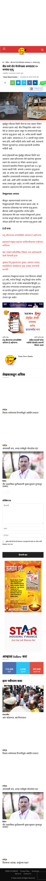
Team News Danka (10, 77)
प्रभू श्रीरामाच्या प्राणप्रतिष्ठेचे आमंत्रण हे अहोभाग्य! (22, 235)
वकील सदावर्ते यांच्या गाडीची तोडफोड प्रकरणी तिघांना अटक (35, 342)
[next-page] (7, 492)
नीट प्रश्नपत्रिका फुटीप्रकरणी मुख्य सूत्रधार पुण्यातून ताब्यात (22, 485)
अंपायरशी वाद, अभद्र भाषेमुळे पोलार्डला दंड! (20, 448)
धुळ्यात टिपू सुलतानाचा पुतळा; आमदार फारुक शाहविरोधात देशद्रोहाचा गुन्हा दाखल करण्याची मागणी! (21, 266)
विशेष (7, 62)
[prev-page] (4, 492)
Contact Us (27, 874)
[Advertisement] (23, 23)
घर (3, 62)
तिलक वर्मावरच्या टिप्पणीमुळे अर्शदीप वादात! (20, 413)
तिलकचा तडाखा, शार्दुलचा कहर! (15, 862)
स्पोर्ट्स (4, 410)
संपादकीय (5, 714)
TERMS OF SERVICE (11, 871)
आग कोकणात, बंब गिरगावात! (14, 717)
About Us (18, 874)
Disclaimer (35, 871)
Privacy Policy (24, 871)
